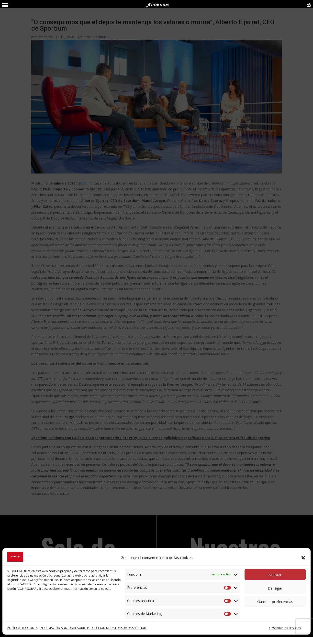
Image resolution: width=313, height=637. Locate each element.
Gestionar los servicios (285, 628)
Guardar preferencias (275, 601)
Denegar (275, 588)
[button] (303, 557)
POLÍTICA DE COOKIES (22, 628)
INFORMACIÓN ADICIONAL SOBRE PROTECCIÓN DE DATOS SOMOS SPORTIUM (93, 628)
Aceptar (275, 574)
